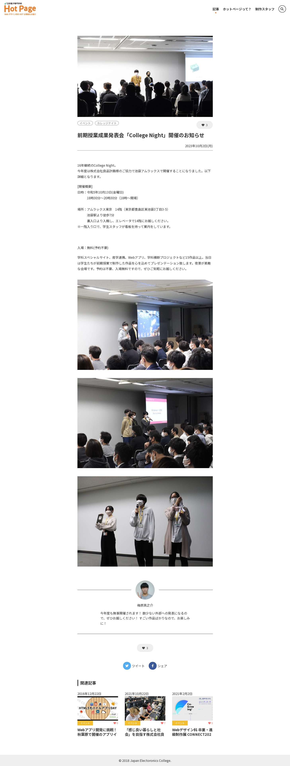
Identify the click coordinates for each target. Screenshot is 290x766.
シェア (158, 666)
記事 (216, 9)
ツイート (134, 666)
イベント (85, 123)
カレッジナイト (107, 123)
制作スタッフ (264, 9)
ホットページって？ (237, 9)
